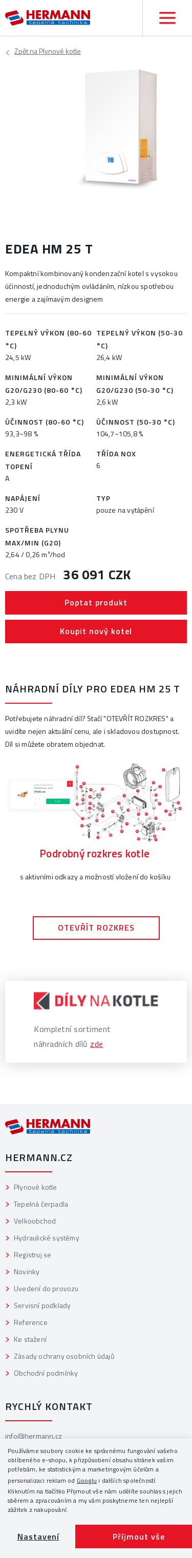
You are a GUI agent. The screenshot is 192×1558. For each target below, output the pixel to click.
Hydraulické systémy (46, 1237)
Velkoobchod (35, 1221)
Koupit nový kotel (96, 631)
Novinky (26, 1271)
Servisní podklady (42, 1305)
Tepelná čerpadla (41, 1204)
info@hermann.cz (33, 1435)
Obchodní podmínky (46, 1373)
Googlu (87, 1480)
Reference (31, 1322)
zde (96, 1044)
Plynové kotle (47, 52)
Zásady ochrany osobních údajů (64, 1356)
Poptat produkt (96, 602)
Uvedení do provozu (46, 1288)
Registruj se (32, 1254)
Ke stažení (30, 1339)
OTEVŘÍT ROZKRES (96, 927)
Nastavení (38, 1536)
